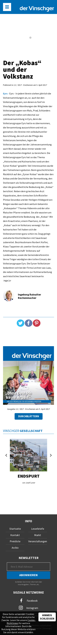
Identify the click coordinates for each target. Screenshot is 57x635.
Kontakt (15, 535)
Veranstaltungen (37, 541)
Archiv (15, 547)
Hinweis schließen (47, 617)
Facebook (28, 601)
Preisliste (15, 541)
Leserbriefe (37, 528)
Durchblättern (28, 416)
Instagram (28, 608)
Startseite (15, 528)
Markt (37, 535)
